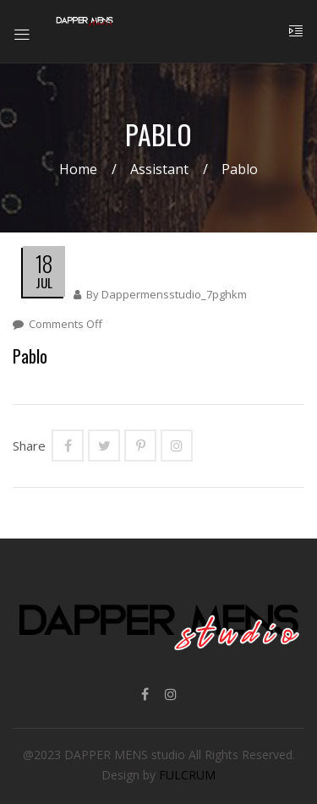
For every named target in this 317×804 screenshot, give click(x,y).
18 (44, 263)
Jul (44, 282)
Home (78, 169)
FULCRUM (187, 775)
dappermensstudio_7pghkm (174, 294)
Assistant (159, 169)
